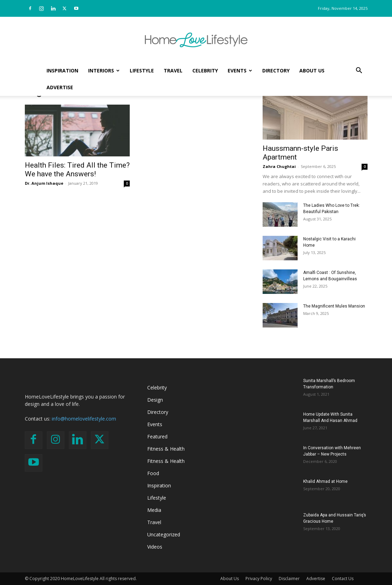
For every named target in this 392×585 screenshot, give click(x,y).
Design (155, 399)
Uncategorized (163, 534)
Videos (154, 546)
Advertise (60, 87)
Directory (276, 70)
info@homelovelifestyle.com (84, 418)
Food (153, 473)
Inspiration (62, 70)
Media (154, 510)
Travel (173, 70)
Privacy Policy (258, 579)
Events (240, 70)
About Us (312, 70)
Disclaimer (289, 579)
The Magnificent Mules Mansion (334, 306)
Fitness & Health (166, 448)
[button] (359, 71)
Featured (157, 436)
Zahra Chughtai (279, 166)
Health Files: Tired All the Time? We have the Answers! (77, 169)
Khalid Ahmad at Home (325, 481)
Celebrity (205, 70)
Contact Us (343, 579)
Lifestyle (142, 70)
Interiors (104, 70)
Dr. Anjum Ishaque (44, 183)
